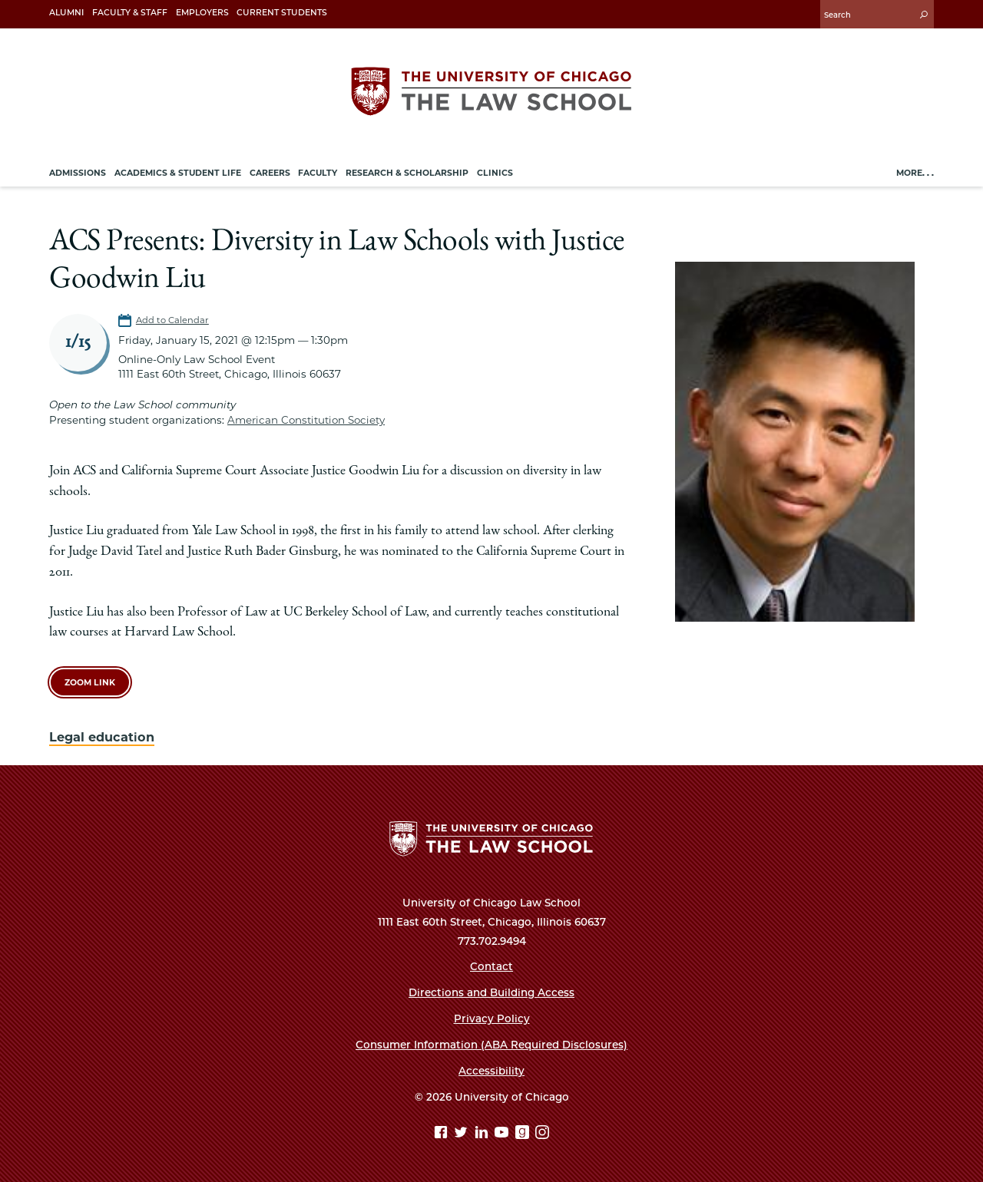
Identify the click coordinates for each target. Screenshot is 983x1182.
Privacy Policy (492, 1018)
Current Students (282, 13)
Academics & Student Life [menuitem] (177, 173)
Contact (491, 966)
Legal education (101, 737)
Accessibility (491, 1071)
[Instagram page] (542, 1134)
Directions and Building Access (491, 992)
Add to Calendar (172, 320)
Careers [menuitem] (270, 173)
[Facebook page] (443, 1134)
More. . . (915, 173)
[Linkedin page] (483, 1134)
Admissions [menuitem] (77, 173)
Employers (202, 13)
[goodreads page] (524, 1134)
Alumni (66, 13)
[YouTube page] (503, 1134)
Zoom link (90, 683)
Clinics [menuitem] (495, 173)
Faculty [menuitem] (317, 173)
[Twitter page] (463, 1134)
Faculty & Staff (129, 13)
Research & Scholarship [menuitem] (407, 173)
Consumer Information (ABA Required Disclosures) (491, 1044)
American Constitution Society (306, 420)
